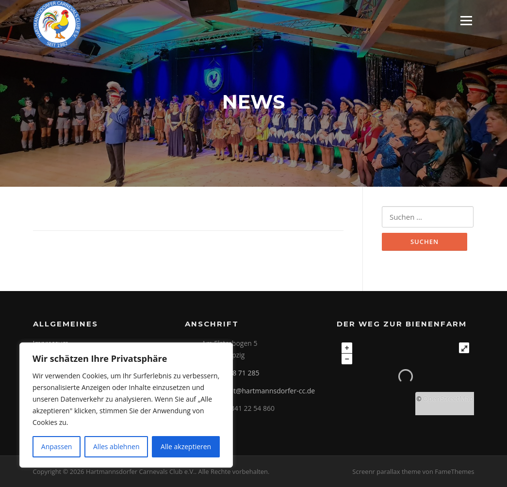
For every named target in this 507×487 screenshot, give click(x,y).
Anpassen (56, 446)
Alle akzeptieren (186, 446)
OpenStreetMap (448, 398)
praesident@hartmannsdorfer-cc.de (258, 390)
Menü (466, 20)
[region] (126, 405)
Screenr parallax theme (386, 471)
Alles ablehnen (116, 446)
